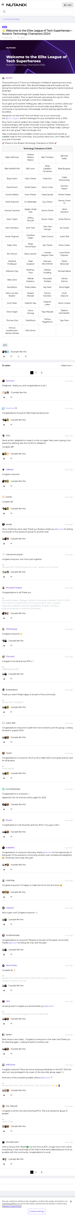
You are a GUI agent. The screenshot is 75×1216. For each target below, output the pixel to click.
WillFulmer (10, 1065)
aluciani (9, 78)
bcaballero (10, 847)
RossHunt (10, 408)
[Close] (71, 1201)
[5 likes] (13, 538)
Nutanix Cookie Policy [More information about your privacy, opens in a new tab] (12, 1206)
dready (9, 524)
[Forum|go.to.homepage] (16, 5)
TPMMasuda (11, 629)
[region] (37, 1206)
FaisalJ (9, 753)
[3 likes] (14, 420)
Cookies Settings (36, 1211)
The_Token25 (11, 1106)
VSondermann (12, 1142)
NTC (5, 345)
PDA (8, 435)
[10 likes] (14, 392)
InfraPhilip (10, 880)
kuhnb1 (9, 497)
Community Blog (11, 19)
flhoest (9, 820)
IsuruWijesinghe (13, 789)
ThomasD (10, 656)
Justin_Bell (10, 723)
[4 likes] (14, 481)
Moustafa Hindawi (14, 588)
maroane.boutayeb (14, 554)
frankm (9, 1034)
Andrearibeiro (12, 690)
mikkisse (9, 469)
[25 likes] (14, 351)
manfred (9, 908)
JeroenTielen (11, 965)
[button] (2, 5)
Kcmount (10, 381)
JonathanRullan (13, 935)
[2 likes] (12, 640)
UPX (8, 1001)
